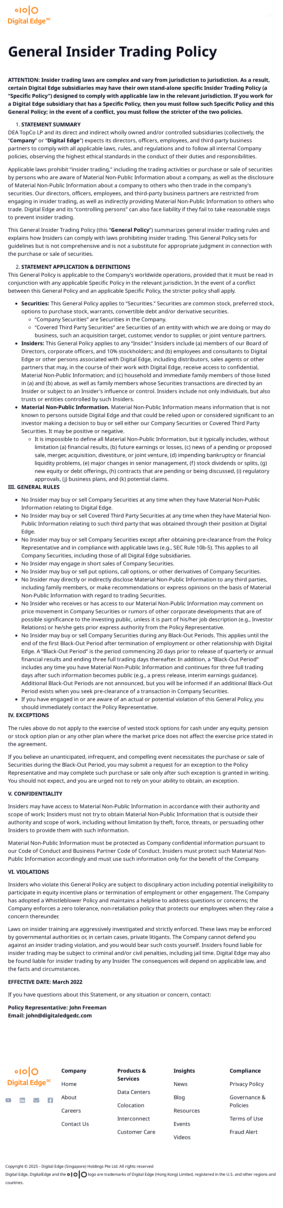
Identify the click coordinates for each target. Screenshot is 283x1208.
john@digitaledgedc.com (59, 1015)
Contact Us (75, 1124)
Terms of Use (246, 1118)
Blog (179, 1097)
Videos (182, 1137)
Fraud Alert (244, 1131)
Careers (71, 1110)
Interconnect (133, 1118)
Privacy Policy (247, 1084)
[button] (269, 15)
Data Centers (133, 1092)
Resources (187, 1110)
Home (69, 1084)
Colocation (130, 1105)
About (69, 1097)
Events (182, 1124)
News (181, 1084)
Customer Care (136, 1131)
